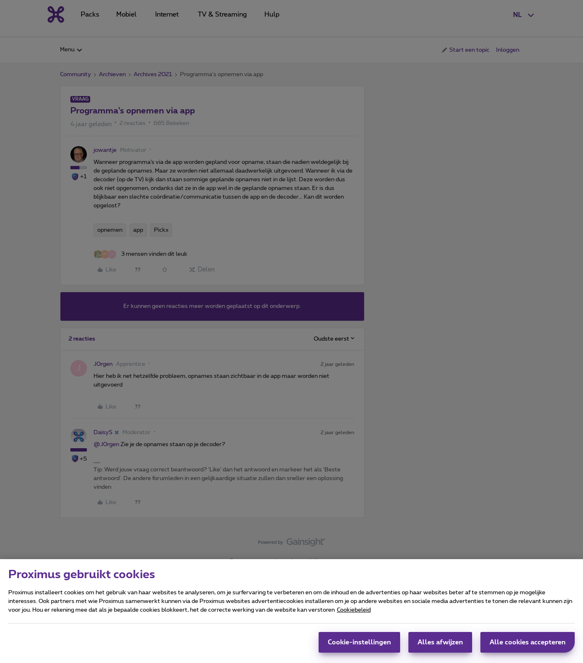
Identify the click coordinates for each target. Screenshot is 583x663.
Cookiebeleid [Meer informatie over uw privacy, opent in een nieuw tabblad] (354, 612)
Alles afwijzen (440, 644)
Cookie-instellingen (359, 644)
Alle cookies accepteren (527, 644)
